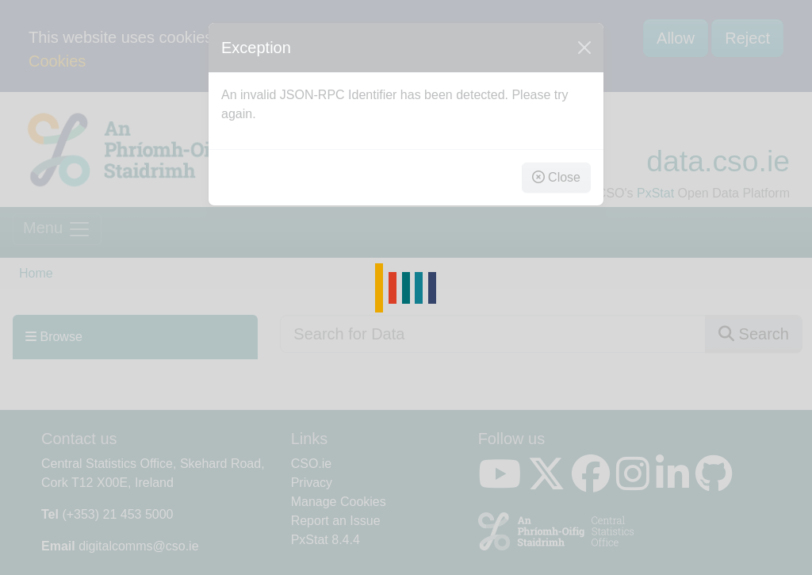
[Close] (584, 47)
